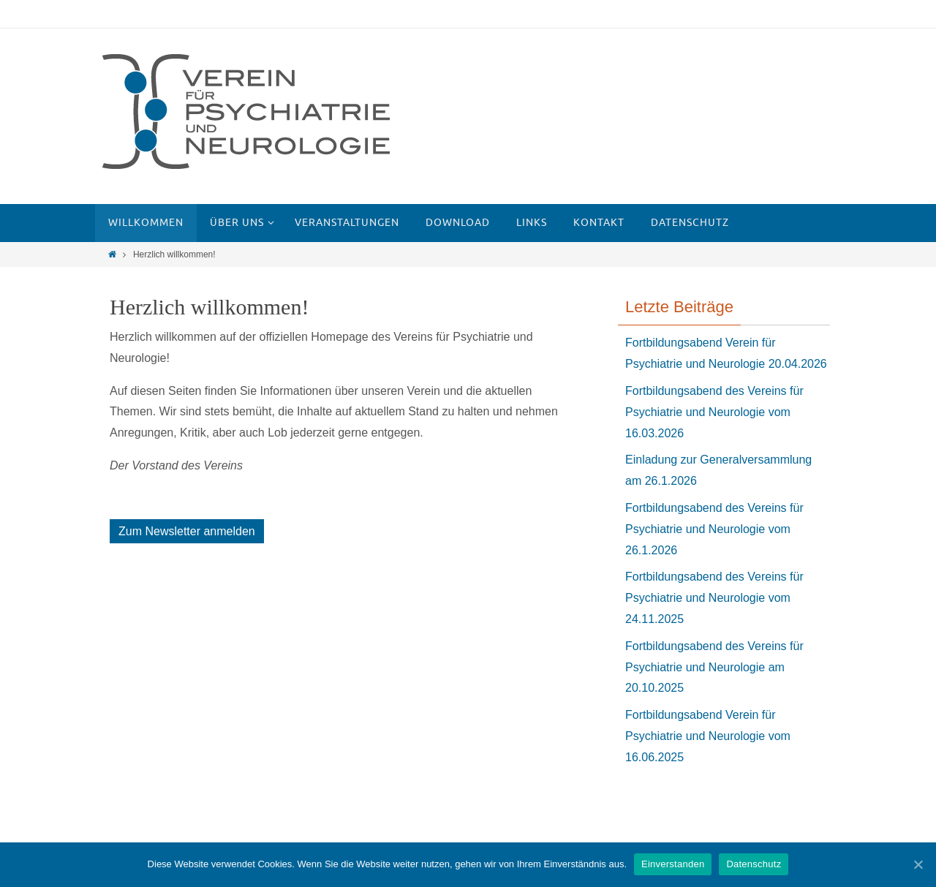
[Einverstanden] (917, 864)
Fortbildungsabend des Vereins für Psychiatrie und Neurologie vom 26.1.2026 (714, 529)
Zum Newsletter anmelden (186, 531)
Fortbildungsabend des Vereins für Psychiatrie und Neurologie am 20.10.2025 (714, 667)
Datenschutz (753, 863)
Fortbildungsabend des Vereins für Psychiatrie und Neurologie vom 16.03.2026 (714, 412)
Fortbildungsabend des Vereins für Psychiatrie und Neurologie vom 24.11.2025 (714, 597)
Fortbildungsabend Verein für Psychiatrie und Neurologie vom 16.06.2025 (707, 736)
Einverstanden (672, 863)
